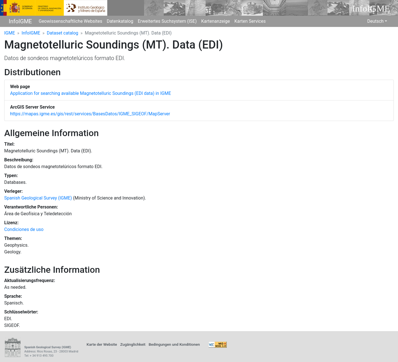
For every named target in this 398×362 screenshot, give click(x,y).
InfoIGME (20, 21)
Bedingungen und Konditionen (174, 344)
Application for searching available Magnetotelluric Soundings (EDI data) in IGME (90, 93)
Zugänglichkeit (132, 344)
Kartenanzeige (215, 21)
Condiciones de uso (24, 229)
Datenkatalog (120, 21)
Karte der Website (102, 344)
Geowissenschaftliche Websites (70, 21)
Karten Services (250, 21)
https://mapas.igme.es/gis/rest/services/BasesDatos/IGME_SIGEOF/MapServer (90, 113)
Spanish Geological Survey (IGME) (38, 198)
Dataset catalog (62, 33)
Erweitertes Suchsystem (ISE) (167, 21)
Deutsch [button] (375, 21)
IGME (9, 33)
